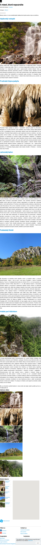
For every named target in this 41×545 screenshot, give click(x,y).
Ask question (23, 531)
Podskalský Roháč (6, 230)
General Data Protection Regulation (8, 543)
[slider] (3, 13)
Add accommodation (4, 540)
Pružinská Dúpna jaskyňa (9, 81)
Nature (6, 10)
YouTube (3, 533)
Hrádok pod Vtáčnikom (8, 312)
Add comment (6, 520)
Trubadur (11, 7)
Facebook (3, 530)
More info (30, 540)
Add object (2, 538)
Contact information (25, 529)
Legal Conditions (3, 541)
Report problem (24, 533)
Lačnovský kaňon (6, 152)
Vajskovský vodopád (7, 19)
